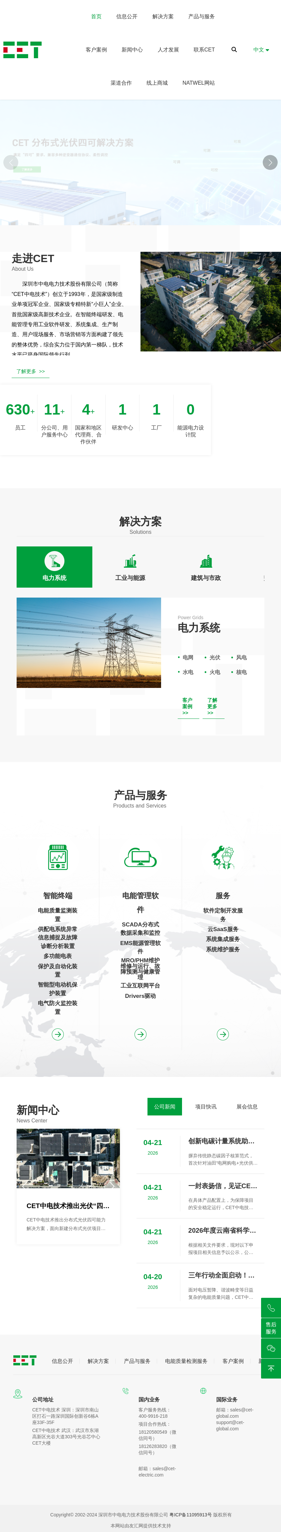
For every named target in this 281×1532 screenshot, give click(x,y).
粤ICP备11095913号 (190, 1514)
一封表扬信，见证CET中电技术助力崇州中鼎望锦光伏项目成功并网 (223, 1186)
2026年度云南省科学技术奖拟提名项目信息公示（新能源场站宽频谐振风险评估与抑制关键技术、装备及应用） (223, 1230)
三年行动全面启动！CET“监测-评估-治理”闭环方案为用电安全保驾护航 (223, 1275)
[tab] (54, 567)
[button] (270, 162)
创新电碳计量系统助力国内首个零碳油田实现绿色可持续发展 (223, 1141)
